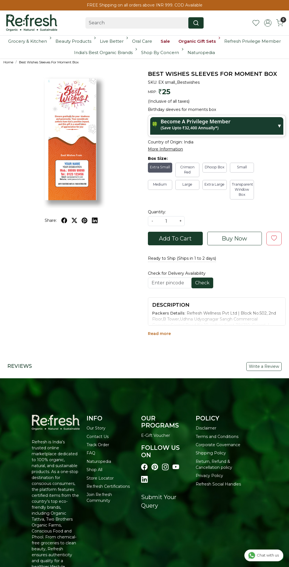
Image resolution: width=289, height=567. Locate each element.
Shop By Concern (161, 52)
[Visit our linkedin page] (144, 479)
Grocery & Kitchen (29, 41)
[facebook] (64, 220)
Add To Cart (175, 238)
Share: (51, 220)
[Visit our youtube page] (175, 467)
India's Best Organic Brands (105, 52)
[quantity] (166, 221)
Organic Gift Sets (198, 41)
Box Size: (158, 158)
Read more (159, 333)
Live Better (113, 41)
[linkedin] (95, 220)
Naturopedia (201, 52)
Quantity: (157, 211)
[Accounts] (268, 23)
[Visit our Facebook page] (144, 467)
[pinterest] (84, 220)
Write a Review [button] (264, 366)
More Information (165, 149)
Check (202, 282)
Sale (165, 41)
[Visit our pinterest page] (155, 467)
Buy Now (234, 238)
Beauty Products (75, 41)
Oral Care (142, 41)
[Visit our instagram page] (165, 467)
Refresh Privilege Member (252, 41)
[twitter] (74, 220)
